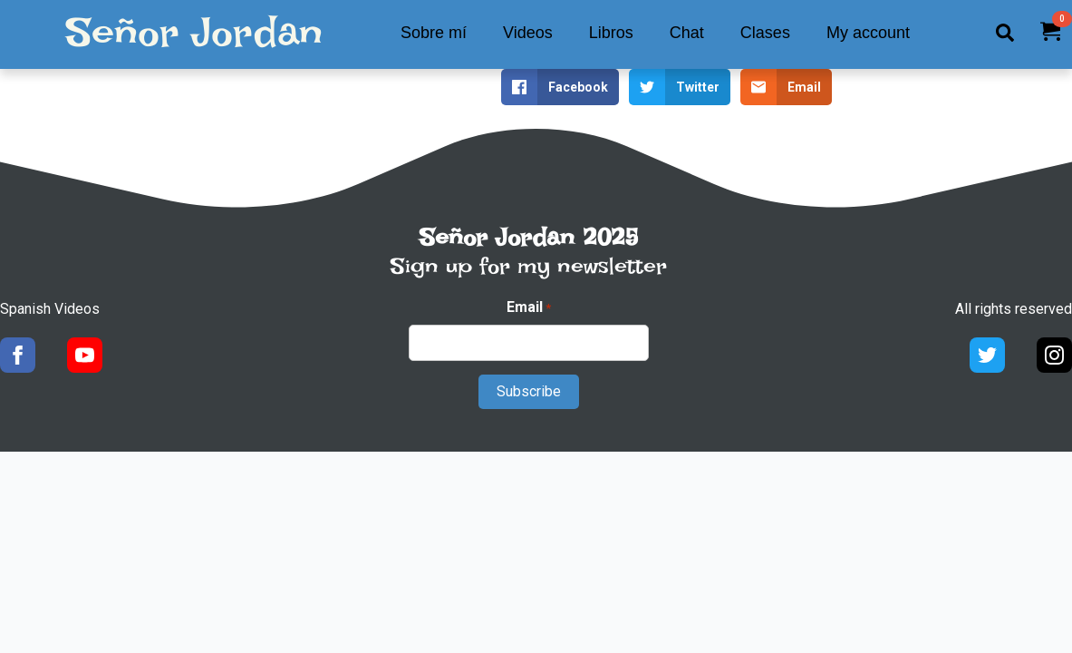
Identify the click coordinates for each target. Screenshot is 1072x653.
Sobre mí (434, 33)
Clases (765, 33)
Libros (611, 33)
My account (868, 33)
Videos (528, 33)
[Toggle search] (1005, 32)
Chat (687, 33)
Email (529, 307)
